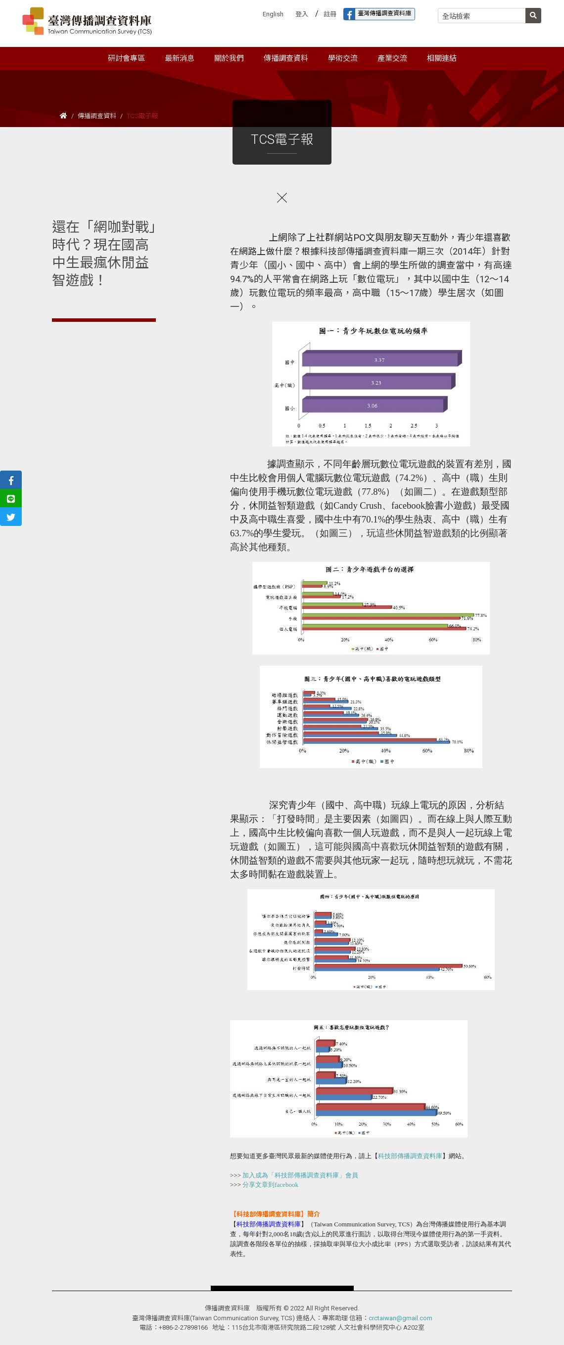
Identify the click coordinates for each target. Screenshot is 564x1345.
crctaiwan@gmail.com (400, 1318)
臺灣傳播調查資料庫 (377, 14)
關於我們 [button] (229, 58)
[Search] (482, 15)
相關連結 (442, 58)
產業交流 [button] (392, 58)
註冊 (330, 14)
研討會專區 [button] (126, 58)
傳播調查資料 (97, 116)
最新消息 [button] (179, 58)
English (273, 14)
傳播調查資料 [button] (286, 58)
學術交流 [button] (343, 58)
